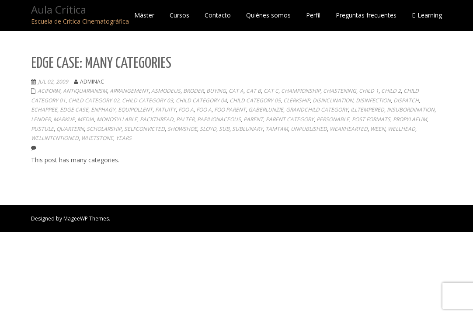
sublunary (247, 129)
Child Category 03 (147, 100)
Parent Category (290, 119)
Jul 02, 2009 (53, 81)
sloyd (208, 129)
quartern (70, 129)
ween (377, 129)
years (124, 138)
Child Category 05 (255, 100)
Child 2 (391, 90)
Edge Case (74, 109)
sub (224, 129)
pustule (42, 129)
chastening (339, 90)
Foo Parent (230, 109)
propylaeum (410, 119)
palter (185, 119)
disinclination (333, 100)
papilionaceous (219, 119)
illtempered (367, 109)
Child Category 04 (201, 100)
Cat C (271, 90)
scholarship (104, 129)
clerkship (296, 100)
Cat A (236, 90)
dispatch (406, 100)
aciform (49, 90)
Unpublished (309, 129)
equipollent (135, 109)
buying (216, 90)
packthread (157, 119)
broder (193, 90)
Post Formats (371, 119)
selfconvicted (144, 129)
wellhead (401, 129)
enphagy (103, 109)
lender (41, 119)
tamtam (276, 129)
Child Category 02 (93, 100)
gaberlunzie (265, 109)
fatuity (165, 109)
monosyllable (117, 119)
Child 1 (369, 90)
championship (300, 90)
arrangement (129, 90)
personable (332, 119)
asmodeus (166, 90)
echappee (44, 109)
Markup (64, 119)
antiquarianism (85, 90)
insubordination (411, 109)
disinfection (373, 100)
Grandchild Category (317, 109)
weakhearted (349, 129)
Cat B (253, 90)
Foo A (186, 109)
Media (85, 119)
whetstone (97, 138)
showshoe (182, 129)
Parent (253, 119)
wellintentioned (55, 138)
